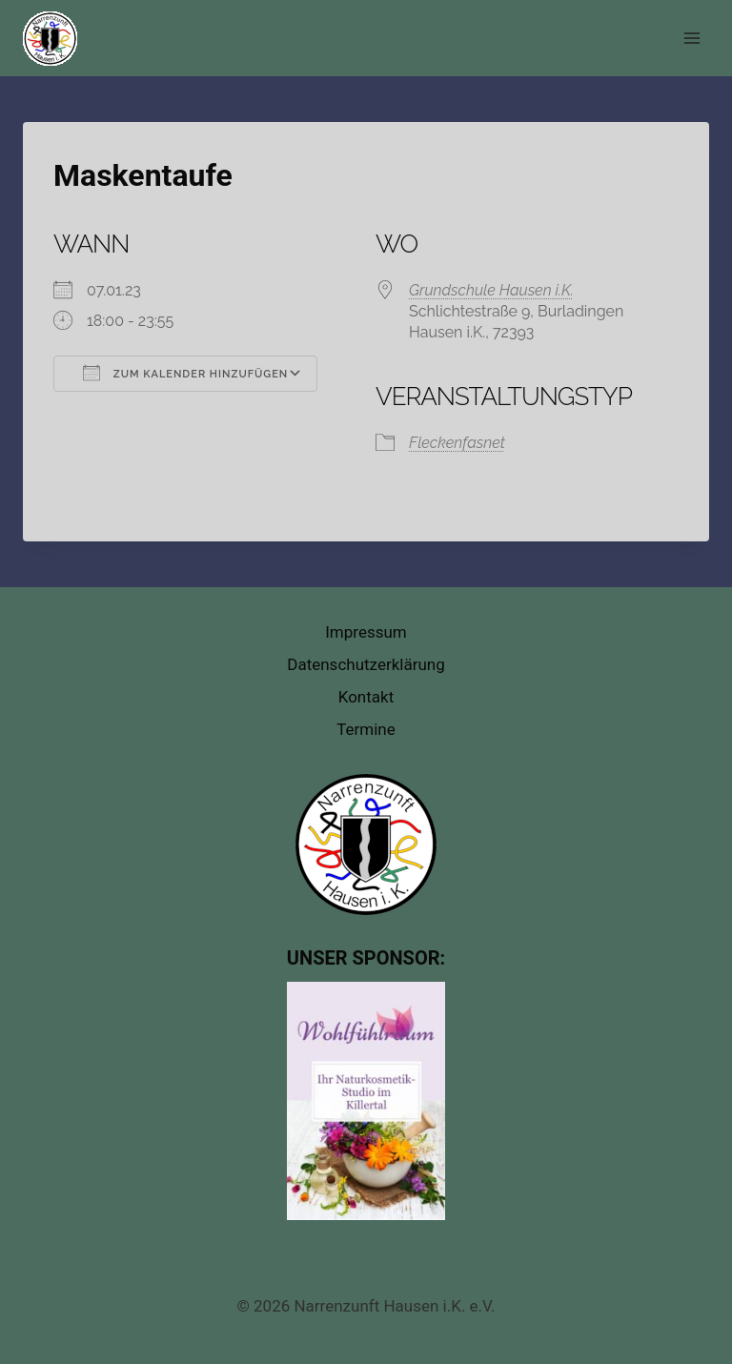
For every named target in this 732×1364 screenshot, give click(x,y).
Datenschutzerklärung (365, 664)
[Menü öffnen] (691, 37)
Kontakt (366, 696)
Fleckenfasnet (457, 443)
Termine (366, 729)
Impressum (366, 631)
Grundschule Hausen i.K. (491, 290)
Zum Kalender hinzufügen (185, 372)
